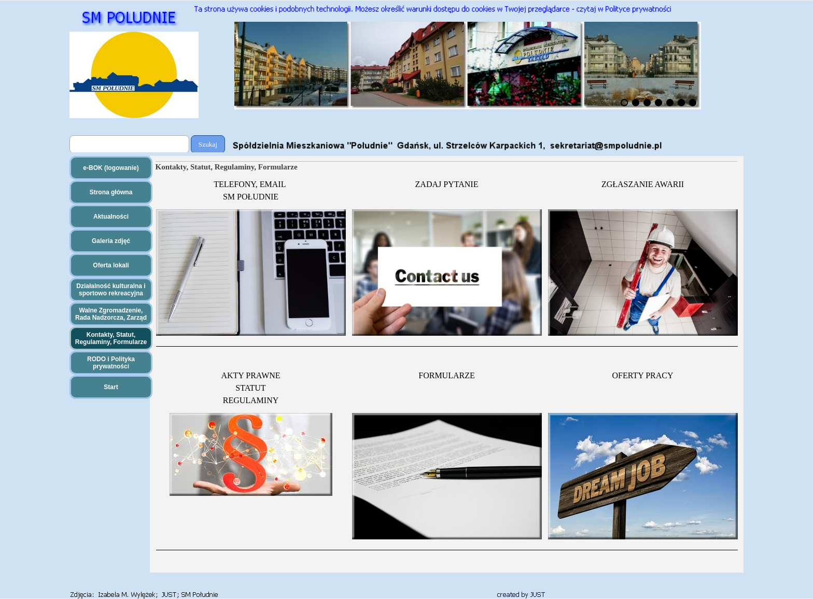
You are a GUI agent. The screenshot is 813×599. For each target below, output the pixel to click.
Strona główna (111, 192)
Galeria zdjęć (111, 241)
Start (111, 387)
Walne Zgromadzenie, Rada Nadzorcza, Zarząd (111, 314)
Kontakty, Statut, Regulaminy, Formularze (111, 338)
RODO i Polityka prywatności (111, 362)
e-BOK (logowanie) (110, 168)
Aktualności (111, 216)
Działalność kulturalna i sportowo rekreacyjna (110, 289)
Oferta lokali (111, 265)
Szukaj (208, 144)
